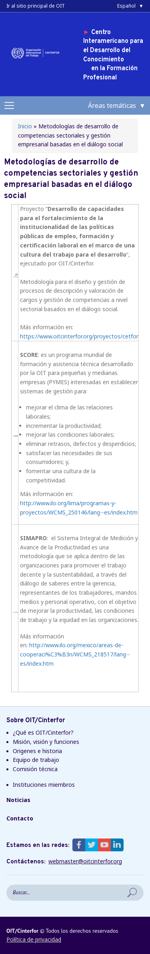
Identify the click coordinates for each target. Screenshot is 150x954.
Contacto (19, 818)
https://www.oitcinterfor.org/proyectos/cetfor (79, 336)
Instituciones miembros (44, 784)
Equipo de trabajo (36, 760)
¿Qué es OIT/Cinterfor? (43, 732)
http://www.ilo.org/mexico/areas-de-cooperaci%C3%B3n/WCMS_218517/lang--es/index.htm (75, 654)
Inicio (25, 126)
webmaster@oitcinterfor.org (85, 861)
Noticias (18, 800)
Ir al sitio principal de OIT (35, 5)
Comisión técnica (35, 769)
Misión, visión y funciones (46, 741)
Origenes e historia (37, 751)
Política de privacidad (33, 939)
